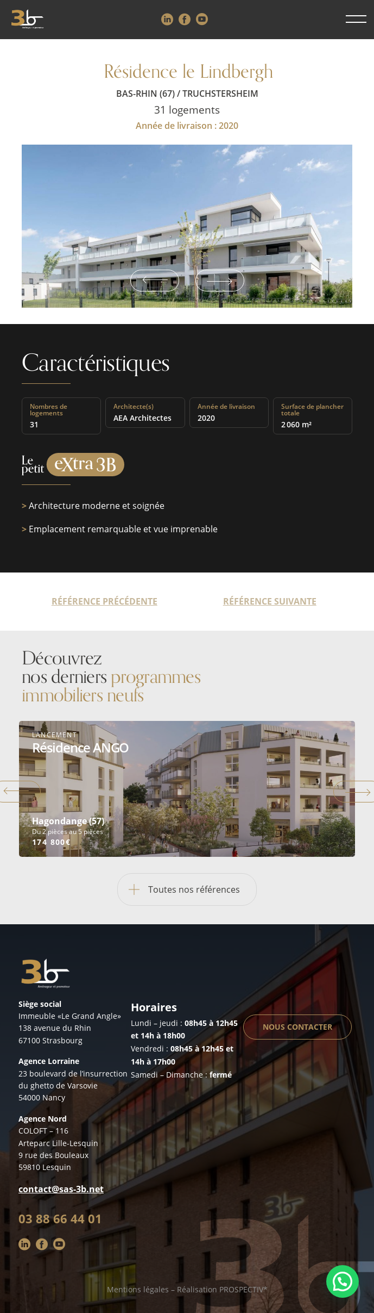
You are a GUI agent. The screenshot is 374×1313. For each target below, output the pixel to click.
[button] (342, 1281)
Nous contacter (297, 1027)
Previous (154, 280)
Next (219, 280)
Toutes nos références (179, 889)
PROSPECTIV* (243, 1289)
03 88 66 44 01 (60, 1218)
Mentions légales (138, 1289)
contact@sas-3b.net (61, 1189)
